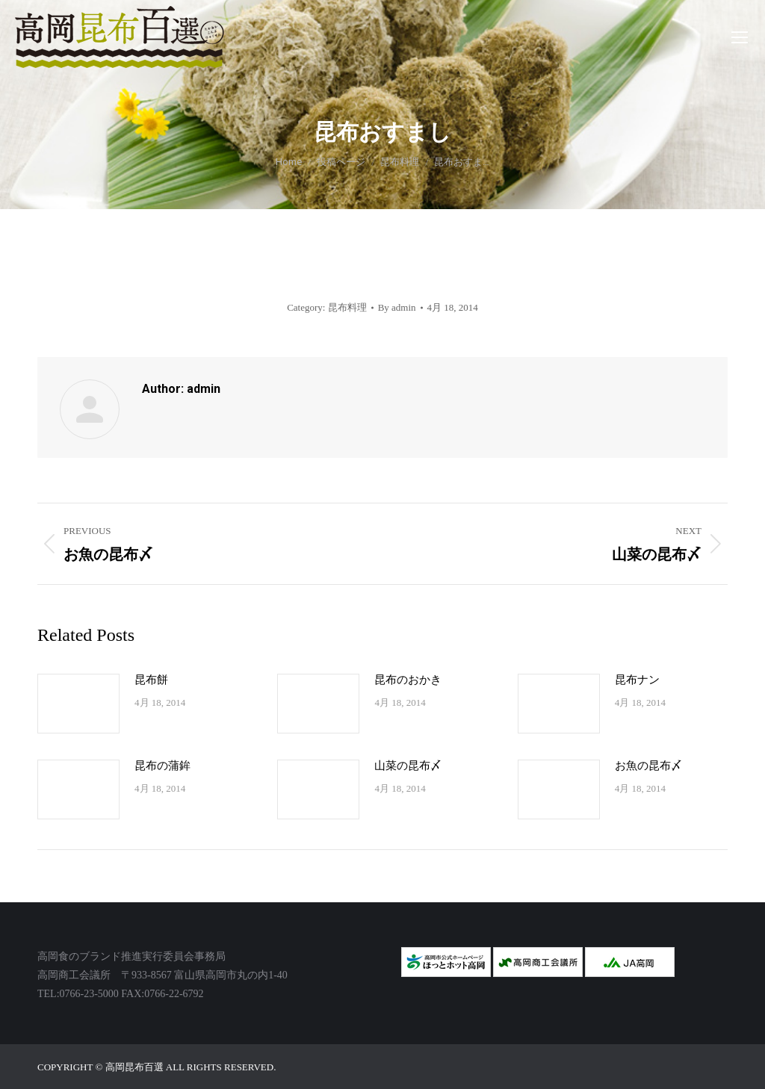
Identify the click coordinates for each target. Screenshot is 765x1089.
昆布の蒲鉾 (162, 766)
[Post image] (78, 703)
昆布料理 (347, 307)
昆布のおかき (408, 680)
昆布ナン (637, 680)
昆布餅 (151, 680)
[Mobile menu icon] (739, 37)
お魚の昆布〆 (648, 766)
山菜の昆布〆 (408, 766)
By (397, 307)
